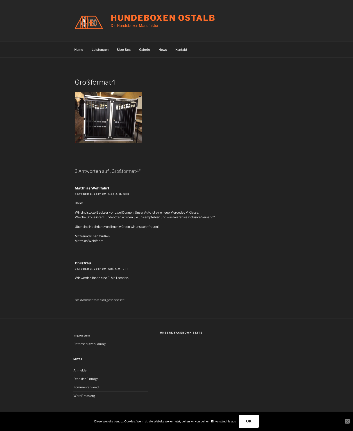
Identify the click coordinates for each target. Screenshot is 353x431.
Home (78, 49)
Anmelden (80, 370)
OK (248, 421)
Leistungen (100, 49)
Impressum (81, 335)
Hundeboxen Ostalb (163, 18)
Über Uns (124, 49)
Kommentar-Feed (86, 387)
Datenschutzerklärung (89, 344)
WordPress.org (84, 396)
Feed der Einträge (86, 379)
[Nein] (347, 421)
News (162, 49)
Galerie (144, 49)
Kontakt (181, 49)
